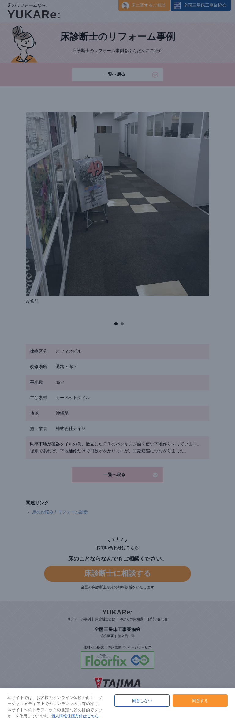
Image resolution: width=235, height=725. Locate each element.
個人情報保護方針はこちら (75, 716)
